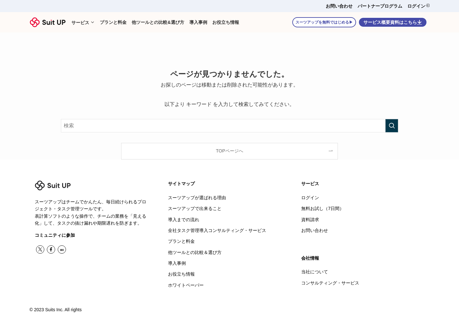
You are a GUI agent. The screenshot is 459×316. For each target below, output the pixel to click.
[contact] (62, 249)
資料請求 (310, 218)
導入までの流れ (183, 218)
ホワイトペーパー (186, 282)
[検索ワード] (229, 125)
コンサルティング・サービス (330, 281)
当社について (314, 270)
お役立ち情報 (181, 272)
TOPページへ (229, 150)
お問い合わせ (339, 6)
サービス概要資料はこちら (392, 22)
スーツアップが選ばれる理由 (197, 197)
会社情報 (310, 257)
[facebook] (51, 249)
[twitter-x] (40, 249)
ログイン (418, 6)
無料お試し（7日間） (322, 208)
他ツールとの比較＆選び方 (195, 251)
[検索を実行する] (391, 125)
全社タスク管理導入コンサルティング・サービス (217, 229)
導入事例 (177, 261)
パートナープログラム (380, 6)
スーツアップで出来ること (195, 208)
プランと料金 (181, 240)
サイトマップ (181, 183)
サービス (310, 183)
